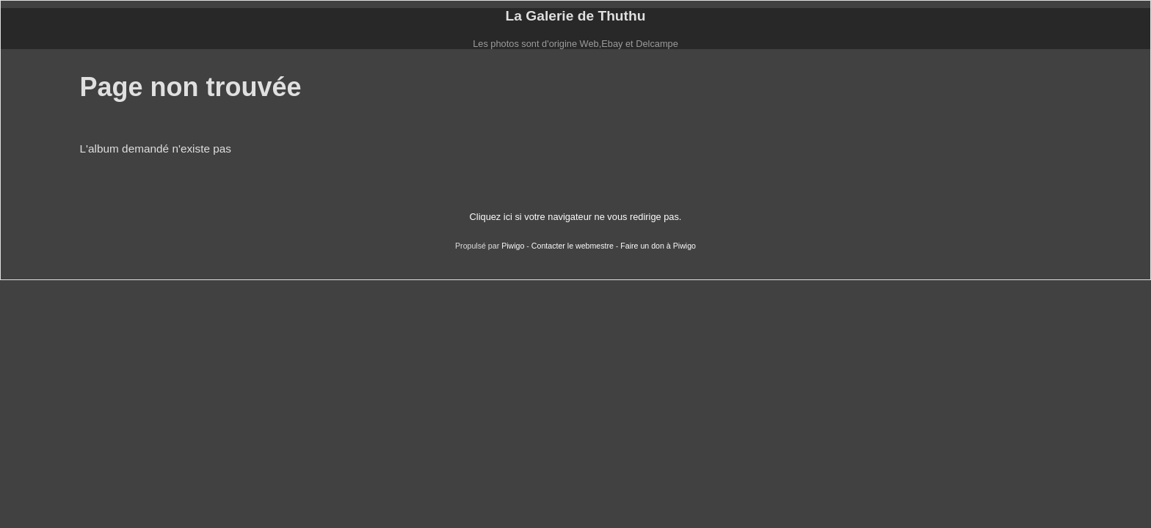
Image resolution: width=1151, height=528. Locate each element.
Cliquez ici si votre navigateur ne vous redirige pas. (576, 216)
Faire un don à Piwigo (658, 245)
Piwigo (512, 245)
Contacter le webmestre (572, 245)
